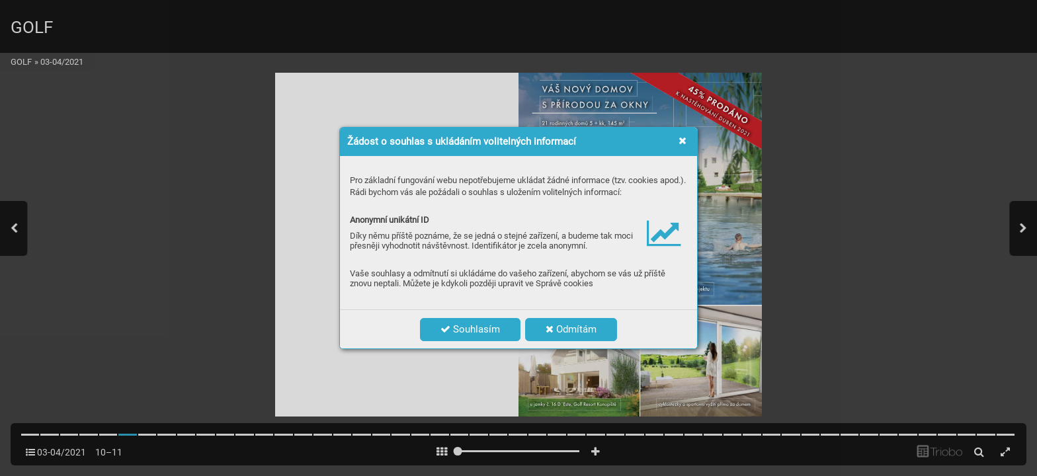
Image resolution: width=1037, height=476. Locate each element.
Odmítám (571, 329)
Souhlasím (470, 329)
